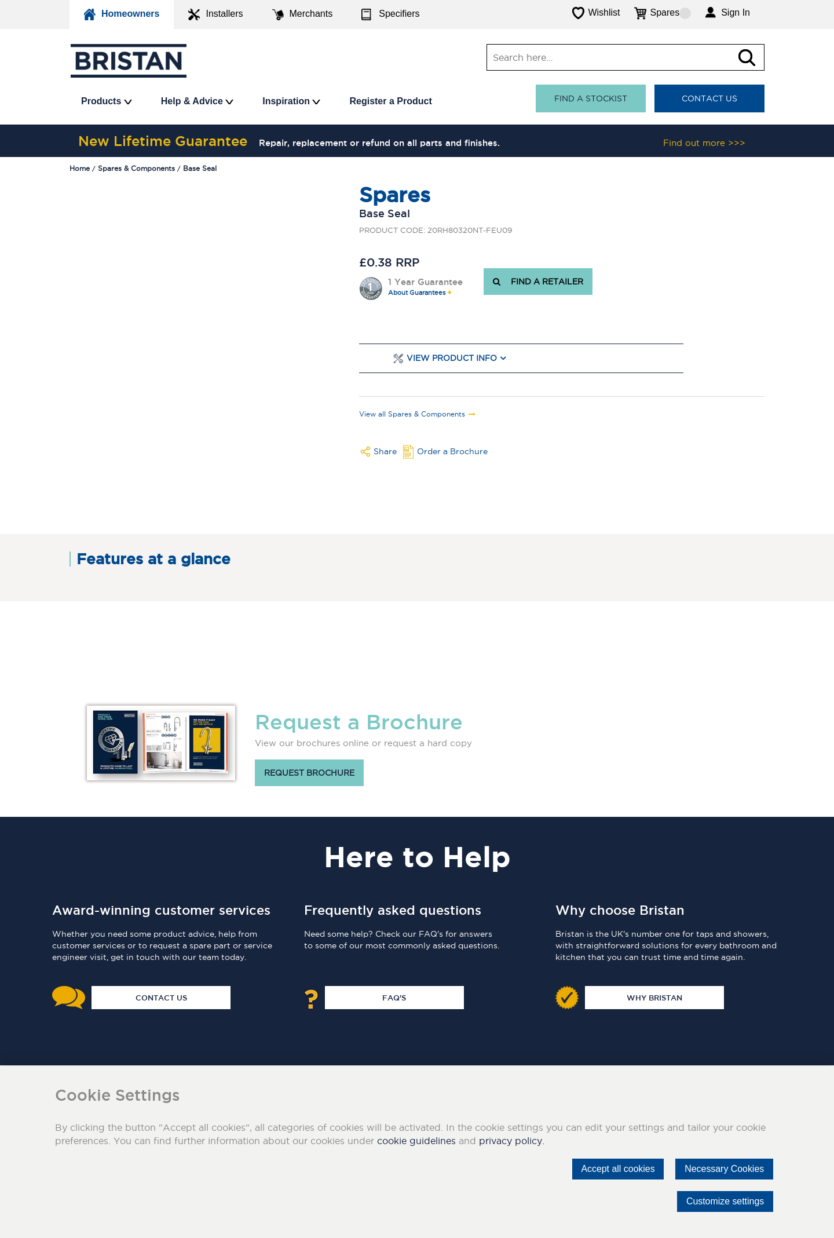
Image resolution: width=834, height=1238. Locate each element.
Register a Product (390, 101)
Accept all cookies (617, 1169)
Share (385, 451)
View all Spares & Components (412, 414)
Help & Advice (197, 101)
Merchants (302, 14)
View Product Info (452, 358)
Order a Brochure (452, 451)
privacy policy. (511, 1140)
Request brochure (309, 772)
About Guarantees (416, 293)
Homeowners (121, 14)
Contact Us (709, 98)
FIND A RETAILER (538, 281)
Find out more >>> (704, 143)
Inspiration (291, 101)
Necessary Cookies (724, 1169)
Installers (215, 14)
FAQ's (394, 998)
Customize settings (725, 1201)
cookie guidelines (416, 1140)
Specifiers (390, 14)
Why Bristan (654, 998)
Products (106, 101)
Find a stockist (590, 98)
